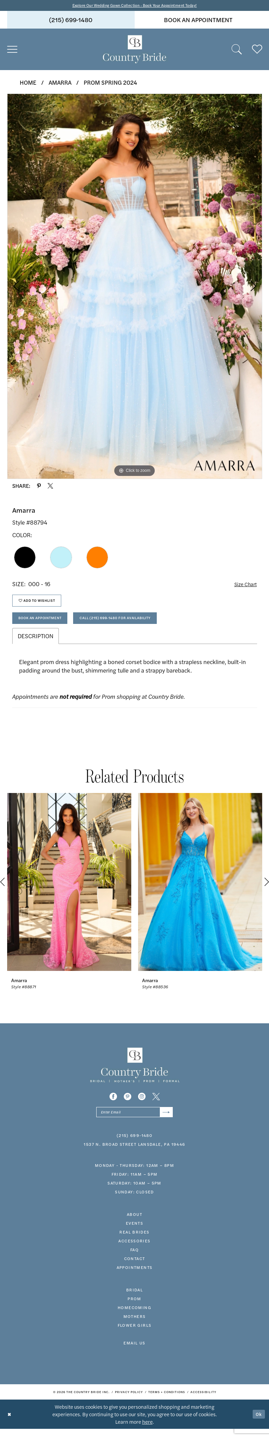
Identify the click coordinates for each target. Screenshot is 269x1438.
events (134, 1232)
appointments (135, 1276)
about (134, 1223)
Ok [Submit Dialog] (258, 1423)
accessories (134, 1250)
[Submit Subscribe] (165, 1120)
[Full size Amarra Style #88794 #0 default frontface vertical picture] (134, 287)
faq (134, 1259)
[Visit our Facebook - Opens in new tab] (113, 1104)
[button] (12, 50)
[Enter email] (134, 1120)
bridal (134, 1299)
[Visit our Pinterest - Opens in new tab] (127, 1104)
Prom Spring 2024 (110, 83)
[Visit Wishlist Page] (257, 50)
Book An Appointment (46, 625)
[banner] (134, 50)
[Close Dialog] (10, 1423)
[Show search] (236, 50)
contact (134, 1268)
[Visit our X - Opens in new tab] (156, 1104)
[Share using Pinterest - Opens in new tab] (39, 487)
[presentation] (69, 890)
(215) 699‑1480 (134, 1144)
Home (28, 83)
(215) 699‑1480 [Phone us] (71, 20)
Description (35, 644)
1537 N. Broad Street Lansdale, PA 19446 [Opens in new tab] (134, 1153)
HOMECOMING (134, 1316)
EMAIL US (134, 1352)
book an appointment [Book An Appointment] (198, 20)
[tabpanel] (134, 287)
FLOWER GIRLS (135, 1334)
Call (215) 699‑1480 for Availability (138, 625)
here (147, 1430)
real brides (134, 1241)
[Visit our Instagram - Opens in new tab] (142, 1104)
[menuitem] (71, 21)
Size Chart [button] (244, 585)
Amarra (60, 83)
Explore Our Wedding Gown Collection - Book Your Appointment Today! (134, 5)
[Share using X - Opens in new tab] (50, 487)
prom (134, 1308)
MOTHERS (134, 1325)
